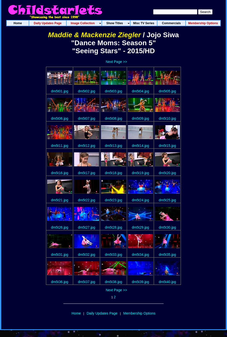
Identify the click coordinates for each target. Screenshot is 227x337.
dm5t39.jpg (140, 282)
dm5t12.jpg (86, 146)
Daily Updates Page (102, 313)
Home (76, 313)
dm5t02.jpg (86, 91)
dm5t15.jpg (167, 146)
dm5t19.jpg (140, 173)
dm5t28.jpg (113, 227)
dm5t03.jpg (113, 91)
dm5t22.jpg (86, 200)
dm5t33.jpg (113, 255)
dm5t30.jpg (167, 227)
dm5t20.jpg (167, 173)
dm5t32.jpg (86, 255)
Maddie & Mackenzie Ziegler (94, 35)
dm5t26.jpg (59, 227)
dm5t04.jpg (140, 91)
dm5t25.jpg (167, 200)
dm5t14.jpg (140, 146)
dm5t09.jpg (140, 118)
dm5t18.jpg (113, 173)
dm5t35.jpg (167, 255)
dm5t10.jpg (167, 118)
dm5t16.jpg (59, 173)
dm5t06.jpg (59, 118)
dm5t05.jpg (167, 91)
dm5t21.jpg (59, 200)
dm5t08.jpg (113, 118)
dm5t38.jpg (113, 282)
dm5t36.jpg (59, 282)
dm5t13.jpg (113, 146)
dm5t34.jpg (140, 255)
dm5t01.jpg (59, 91)
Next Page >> (116, 62)
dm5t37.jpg (86, 282)
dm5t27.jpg (86, 227)
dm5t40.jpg (167, 282)
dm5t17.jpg (86, 173)
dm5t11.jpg (59, 146)
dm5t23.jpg (113, 200)
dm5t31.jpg (59, 255)
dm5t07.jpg (86, 118)
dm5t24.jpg (140, 200)
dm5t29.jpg (140, 227)
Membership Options (139, 313)
